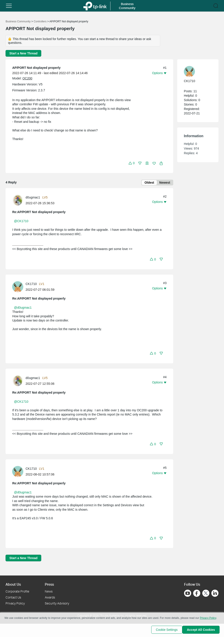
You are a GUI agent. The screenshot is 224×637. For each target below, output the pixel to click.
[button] (9, 6)
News (49, 591)
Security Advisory (57, 603)
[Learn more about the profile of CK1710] (19, 287)
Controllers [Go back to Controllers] (40, 21)
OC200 (27, 78)
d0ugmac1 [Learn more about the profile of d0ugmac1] (33, 198)
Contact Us (13, 597)
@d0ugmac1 (23, 308)
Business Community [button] (127, 6)
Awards (50, 597)
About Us (13, 584)
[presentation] (17, 201)
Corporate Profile (17, 591)
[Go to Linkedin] (214, 593)
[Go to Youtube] (187, 593)
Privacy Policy (15, 603)
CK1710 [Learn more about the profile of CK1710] (31, 285)
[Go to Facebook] (196, 593)
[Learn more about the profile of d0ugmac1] (19, 201)
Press (49, 584)
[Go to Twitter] (205, 594)
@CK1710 (21, 222)
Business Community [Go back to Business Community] (18, 21)
